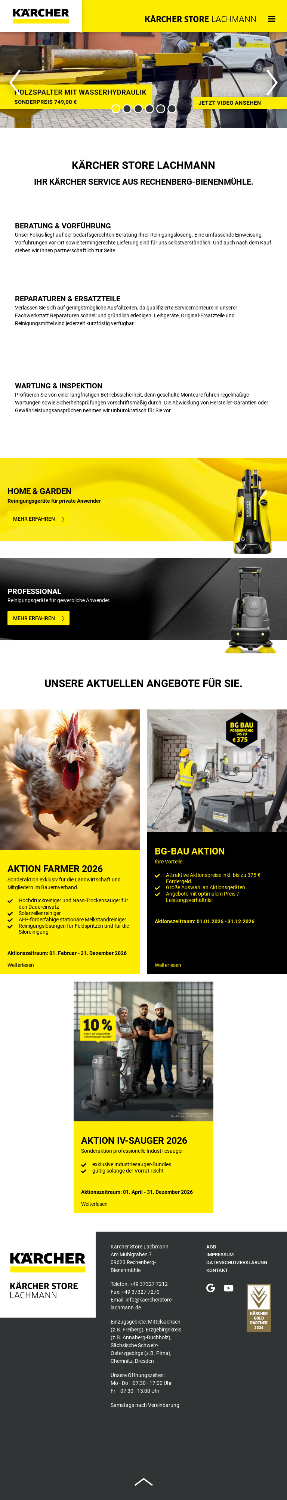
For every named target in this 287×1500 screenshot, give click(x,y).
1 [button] (115, 109)
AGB (211, 1247)
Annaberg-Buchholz (146, 1337)
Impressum (220, 1254)
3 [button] (138, 109)
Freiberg (132, 1330)
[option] (143, 80)
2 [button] (126, 109)
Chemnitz (122, 1361)
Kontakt (217, 1270)
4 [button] (149, 109)
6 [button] (171, 109)
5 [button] (160, 109)
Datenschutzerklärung (236, 1262)
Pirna (162, 1353)
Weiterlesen (20, 965)
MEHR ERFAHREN (34, 519)
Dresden (144, 1361)
